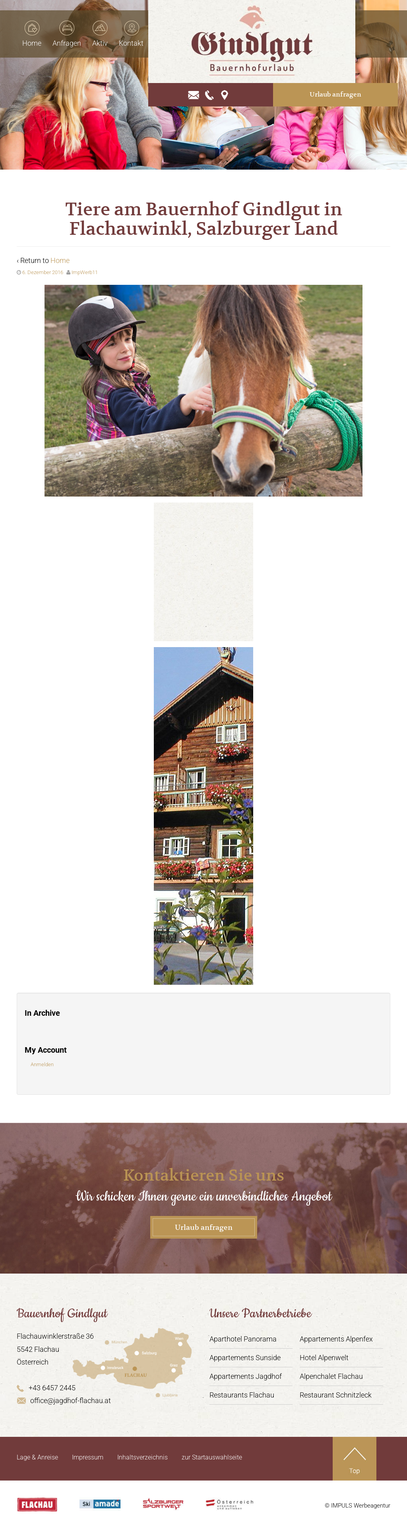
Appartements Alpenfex (336, 1339)
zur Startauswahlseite (212, 1457)
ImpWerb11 (85, 272)
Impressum (87, 1457)
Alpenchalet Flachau (331, 1376)
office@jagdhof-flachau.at (64, 1400)
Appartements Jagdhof (245, 1376)
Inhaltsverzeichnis (142, 1457)
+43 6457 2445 (46, 1388)
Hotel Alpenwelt (324, 1357)
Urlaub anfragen (356, 77)
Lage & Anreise (37, 1457)
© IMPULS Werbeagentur (357, 1505)
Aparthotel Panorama (243, 1339)
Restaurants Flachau (241, 1395)
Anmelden (42, 1064)
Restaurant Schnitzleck (336, 1395)
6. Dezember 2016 (42, 272)
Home (60, 260)
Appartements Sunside (245, 1357)
